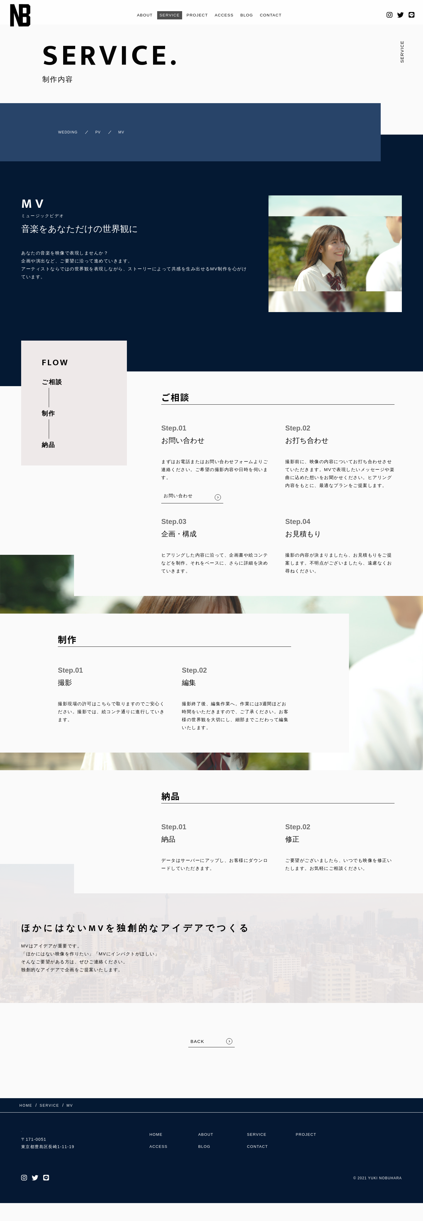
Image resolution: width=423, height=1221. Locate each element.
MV (123, 129)
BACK (197, 1036)
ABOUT (140, 15)
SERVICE (166, 15)
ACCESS (225, 15)
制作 (48, 408)
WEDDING (57, 129)
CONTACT (275, 15)
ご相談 (52, 376)
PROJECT (196, 15)
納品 (48, 439)
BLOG (250, 15)
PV (94, 129)
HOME (157, 1148)
